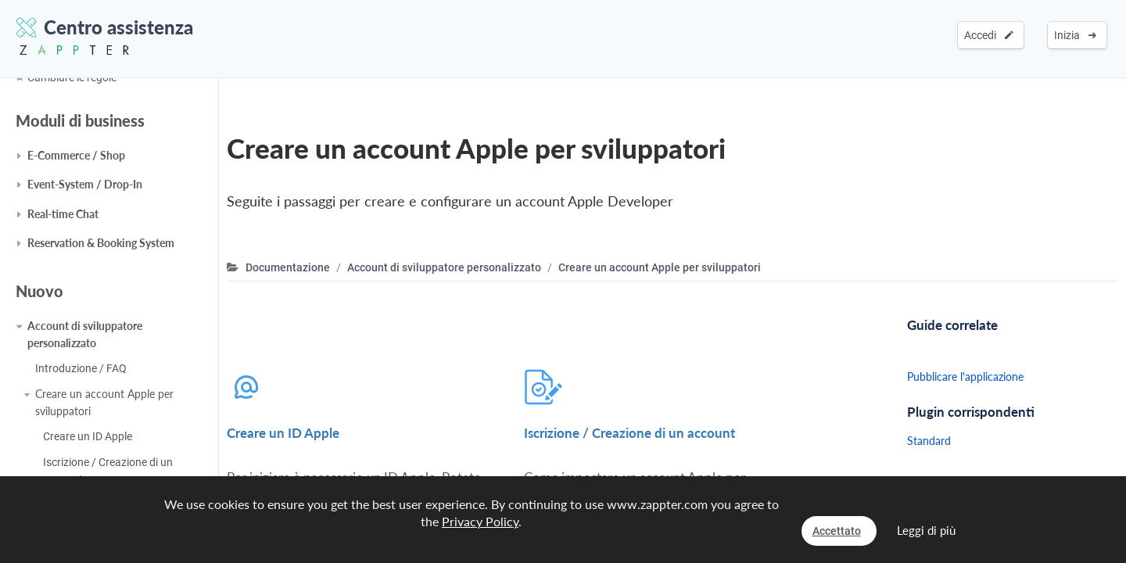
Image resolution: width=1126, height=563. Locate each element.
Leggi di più (926, 530)
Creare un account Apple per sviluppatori (104, 402)
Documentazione (288, 267)
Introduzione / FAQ (81, 368)
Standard (929, 440)
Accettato (836, 531)
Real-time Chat (63, 214)
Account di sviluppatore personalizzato (84, 334)
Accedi (988, 35)
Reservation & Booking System (100, 242)
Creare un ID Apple (87, 436)
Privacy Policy (480, 521)
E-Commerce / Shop (76, 155)
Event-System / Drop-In (84, 184)
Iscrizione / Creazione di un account (108, 471)
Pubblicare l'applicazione (965, 376)
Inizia (1075, 35)
